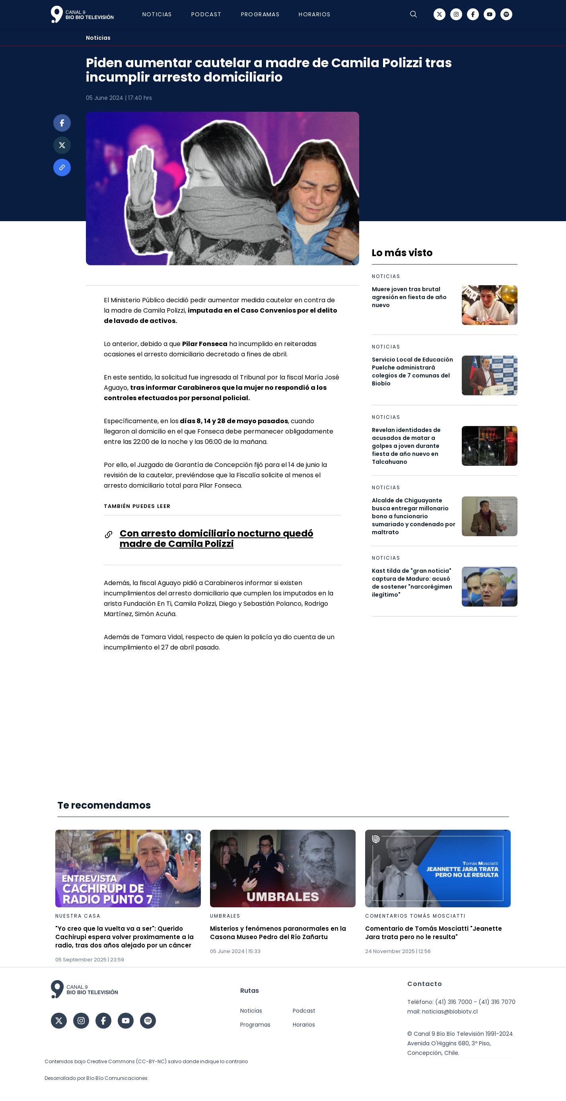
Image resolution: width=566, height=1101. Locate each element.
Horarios (315, 14)
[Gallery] (283, 897)
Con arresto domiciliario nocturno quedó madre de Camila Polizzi (216, 538)
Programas (260, 14)
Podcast (206, 14)
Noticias (157, 14)
